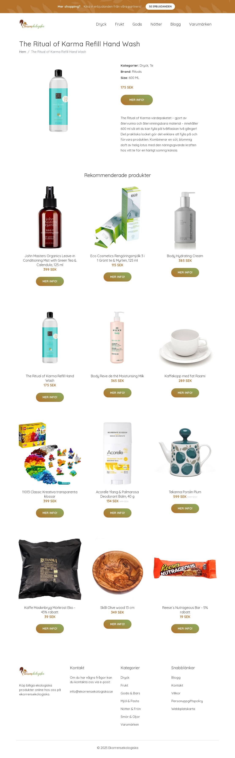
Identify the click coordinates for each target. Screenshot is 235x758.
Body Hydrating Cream (185, 259)
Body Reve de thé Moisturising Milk (117, 379)
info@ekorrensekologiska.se (91, 694)
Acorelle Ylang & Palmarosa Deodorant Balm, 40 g (117, 497)
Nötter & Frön (131, 712)
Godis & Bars (130, 696)
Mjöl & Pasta (130, 704)
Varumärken (200, 25)
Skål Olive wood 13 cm (117, 610)
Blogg (175, 25)
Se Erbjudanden (160, 6)
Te (151, 68)
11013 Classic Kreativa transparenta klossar (49, 497)
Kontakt (177, 688)
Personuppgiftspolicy (187, 704)
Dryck (101, 25)
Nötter (156, 25)
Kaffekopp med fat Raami (185, 379)
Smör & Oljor (130, 720)
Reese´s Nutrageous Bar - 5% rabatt (185, 612)
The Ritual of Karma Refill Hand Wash (50, 381)
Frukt (119, 25)
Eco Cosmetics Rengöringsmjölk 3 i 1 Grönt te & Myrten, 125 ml (117, 261)
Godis (137, 25)
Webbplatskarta (183, 712)
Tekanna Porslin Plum (185, 495)
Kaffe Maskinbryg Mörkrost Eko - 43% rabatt (49, 612)
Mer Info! (136, 103)
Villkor (175, 696)
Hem (22, 55)
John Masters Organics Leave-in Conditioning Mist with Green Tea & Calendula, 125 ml (50, 263)
